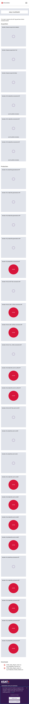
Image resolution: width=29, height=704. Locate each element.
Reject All (14, 698)
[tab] (14, 12)
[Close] (27, 688)
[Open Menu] (26, 3)
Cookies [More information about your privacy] (12, 692)
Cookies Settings (14, 695)
